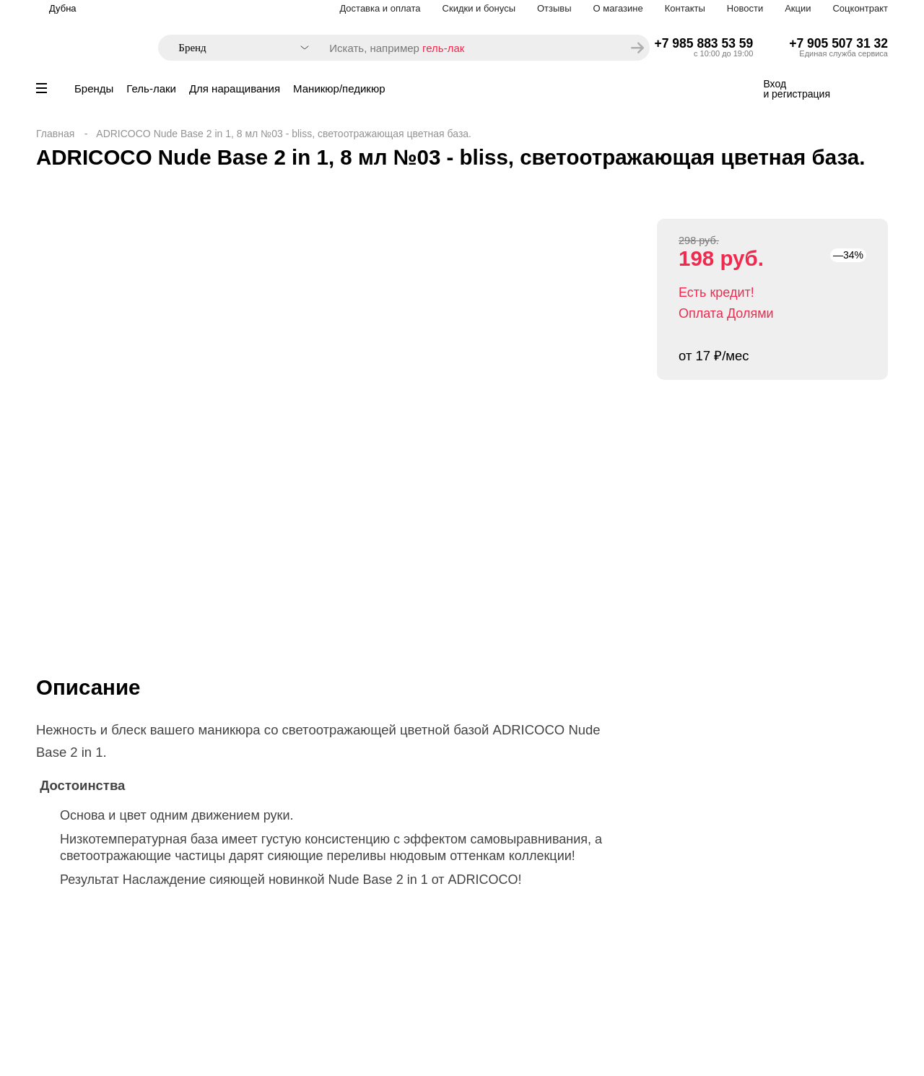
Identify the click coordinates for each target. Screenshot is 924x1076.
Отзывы (554, 8)
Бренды (93, 88)
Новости (745, 8)
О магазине (618, 8)
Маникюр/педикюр (339, 88)
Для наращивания (234, 88)
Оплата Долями (726, 313)
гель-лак (443, 48)
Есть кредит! (716, 292)
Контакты (685, 8)
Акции (798, 8)
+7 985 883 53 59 (704, 43)
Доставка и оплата (379, 8)
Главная (55, 133)
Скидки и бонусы (479, 8)
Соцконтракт (860, 8)
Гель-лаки (151, 88)
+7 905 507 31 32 (838, 43)
